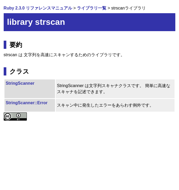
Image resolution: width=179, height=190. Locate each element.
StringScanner (20, 83)
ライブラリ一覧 (91, 8)
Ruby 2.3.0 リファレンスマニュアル (38, 8)
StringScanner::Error (26, 103)
